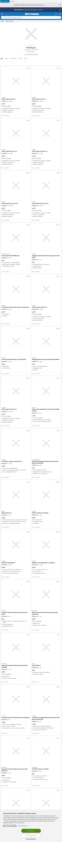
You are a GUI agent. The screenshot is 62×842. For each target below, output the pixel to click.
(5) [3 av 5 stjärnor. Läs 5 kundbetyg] (40, 413)
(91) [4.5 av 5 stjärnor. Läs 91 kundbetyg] (41, 616)
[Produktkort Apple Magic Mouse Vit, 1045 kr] (16, 495)
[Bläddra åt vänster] (1, 61)
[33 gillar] (27, 225)
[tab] (5, 1)
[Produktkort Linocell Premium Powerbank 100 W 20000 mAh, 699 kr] (16, 238)
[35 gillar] (27, 687)
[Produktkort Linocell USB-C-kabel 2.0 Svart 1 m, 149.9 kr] (16, 133)
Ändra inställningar (31, 839)
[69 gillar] (58, 68)
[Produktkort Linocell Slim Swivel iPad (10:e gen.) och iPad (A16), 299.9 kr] (16, 341)
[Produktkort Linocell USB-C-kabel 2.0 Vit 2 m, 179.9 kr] (16, 81)
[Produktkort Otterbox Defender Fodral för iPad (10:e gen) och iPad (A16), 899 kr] (16, 594)
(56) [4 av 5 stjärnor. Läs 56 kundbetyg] (41, 465)
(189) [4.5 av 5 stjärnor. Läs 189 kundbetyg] (11, 463)
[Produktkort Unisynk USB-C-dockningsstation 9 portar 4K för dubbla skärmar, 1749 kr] (46, 391)
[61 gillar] (58, 120)
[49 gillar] (58, 431)
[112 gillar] (27, 329)
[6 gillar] (28, 482)
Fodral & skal (13, 58)
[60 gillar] (27, 431)
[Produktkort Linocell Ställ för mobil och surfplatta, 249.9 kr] (46, 495)
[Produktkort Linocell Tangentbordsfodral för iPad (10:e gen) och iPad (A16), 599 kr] (46, 238)
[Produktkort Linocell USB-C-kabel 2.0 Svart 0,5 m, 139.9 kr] (46, 185)
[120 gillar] (58, 225)
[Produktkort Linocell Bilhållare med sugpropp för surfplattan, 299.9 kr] (46, 544)
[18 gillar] (58, 687)
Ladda (20, 58)
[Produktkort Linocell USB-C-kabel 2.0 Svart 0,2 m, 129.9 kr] (16, 185)
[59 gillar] (58, 276)
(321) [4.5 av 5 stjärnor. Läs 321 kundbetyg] (11, 361)
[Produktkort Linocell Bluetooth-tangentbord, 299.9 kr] (16, 544)
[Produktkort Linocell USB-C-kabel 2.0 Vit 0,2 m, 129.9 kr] (16, 391)
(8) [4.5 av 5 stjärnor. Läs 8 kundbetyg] (40, 721)
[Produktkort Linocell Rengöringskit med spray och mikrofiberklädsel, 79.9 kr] (46, 341)
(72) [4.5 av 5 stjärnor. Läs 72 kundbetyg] (41, 259)
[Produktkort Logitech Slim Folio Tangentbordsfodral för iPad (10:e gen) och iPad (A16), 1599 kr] (16, 803)
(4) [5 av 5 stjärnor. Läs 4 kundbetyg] (10, 616)
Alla (2, 58)
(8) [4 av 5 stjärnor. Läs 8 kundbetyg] (40, 771)
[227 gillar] (58, 482)
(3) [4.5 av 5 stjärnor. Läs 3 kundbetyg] (40, 667)
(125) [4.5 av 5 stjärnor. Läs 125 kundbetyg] (41, 361)
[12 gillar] (58, 378)
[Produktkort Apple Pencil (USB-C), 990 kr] (46, 647)
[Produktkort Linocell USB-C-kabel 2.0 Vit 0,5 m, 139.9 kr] (46, 289)
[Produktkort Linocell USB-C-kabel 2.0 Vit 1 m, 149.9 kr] (46, 81)
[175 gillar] (27, 378)
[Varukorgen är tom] (60, 14)
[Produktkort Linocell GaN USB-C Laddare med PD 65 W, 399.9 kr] (16, 443)
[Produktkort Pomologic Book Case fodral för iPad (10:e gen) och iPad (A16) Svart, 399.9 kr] (46, 594)
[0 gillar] (28, 738)
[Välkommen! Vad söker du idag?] (32, 17)
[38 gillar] (58, 173)
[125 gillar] (27, 173)
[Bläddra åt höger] (60, 61)
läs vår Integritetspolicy (22, 825)
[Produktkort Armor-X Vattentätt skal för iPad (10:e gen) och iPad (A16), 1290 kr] (16, 699)
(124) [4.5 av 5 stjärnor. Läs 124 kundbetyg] (41, 564)
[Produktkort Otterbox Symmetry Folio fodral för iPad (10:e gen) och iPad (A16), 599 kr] (46, 803)
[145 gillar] (27, 276)
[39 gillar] (27, 582)
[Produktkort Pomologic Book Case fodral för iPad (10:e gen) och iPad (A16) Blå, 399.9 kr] (16, 647)
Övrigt (25, 58)
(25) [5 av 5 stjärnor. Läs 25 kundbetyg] (10, 257)
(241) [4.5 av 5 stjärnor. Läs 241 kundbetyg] (41, 515)
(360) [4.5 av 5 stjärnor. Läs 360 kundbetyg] (11, 309)
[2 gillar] (58, 635)
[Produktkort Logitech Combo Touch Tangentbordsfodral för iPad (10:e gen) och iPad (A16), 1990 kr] (46, 699)
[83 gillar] (27, 532)
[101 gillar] (27, 68)
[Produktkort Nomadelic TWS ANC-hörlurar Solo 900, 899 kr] (46, 751)
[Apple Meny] (5, 21)
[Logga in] (56, 14)
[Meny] (2, 14)
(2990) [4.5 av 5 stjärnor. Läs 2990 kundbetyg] (11, 101)
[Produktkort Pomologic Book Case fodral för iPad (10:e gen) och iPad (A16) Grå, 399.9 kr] (16, 751)
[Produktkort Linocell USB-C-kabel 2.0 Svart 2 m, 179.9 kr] (46, 133)
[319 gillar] (58, 329)
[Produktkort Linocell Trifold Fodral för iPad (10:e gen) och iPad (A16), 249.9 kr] (16, 289)
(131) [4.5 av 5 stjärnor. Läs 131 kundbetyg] (11, 564)
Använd (6, 58)
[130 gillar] (58, 532)
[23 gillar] (58, 582)
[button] (35, 51)
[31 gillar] (27, 120)
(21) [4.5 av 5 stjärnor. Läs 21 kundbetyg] (10, 515)
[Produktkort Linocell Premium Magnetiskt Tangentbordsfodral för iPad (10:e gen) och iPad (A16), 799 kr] (46, 443)
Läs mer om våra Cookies (9, 825)
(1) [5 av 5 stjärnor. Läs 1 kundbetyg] (10, 719)
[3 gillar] (28, 635)
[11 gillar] (58, 738)
